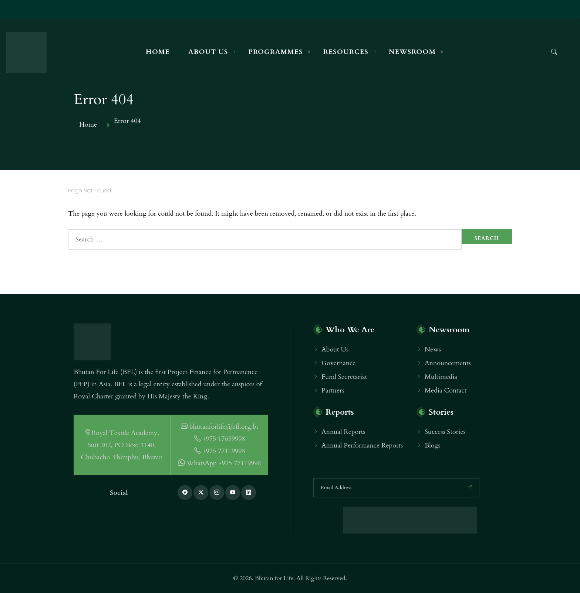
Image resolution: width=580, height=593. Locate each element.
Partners (332, 390)
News (433, 349)
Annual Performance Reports (362, 445)
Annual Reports (343, 431)
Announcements (448, 363)
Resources (345, 51)
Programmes (276, 51)
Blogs (433, 445)
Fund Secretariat (344, 376)
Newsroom (412, 51)
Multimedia (441, 376)
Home (158, 51)
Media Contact (445, 390)
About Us (208, 51)
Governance (338, 363)
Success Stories (445, 431)
